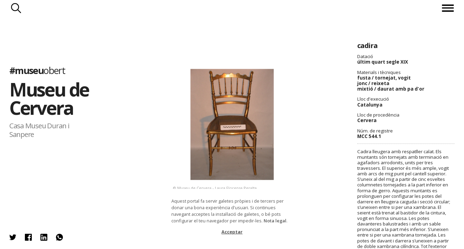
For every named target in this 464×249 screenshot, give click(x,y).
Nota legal (275, 221)
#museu (37, 70)
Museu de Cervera (49, 99)
